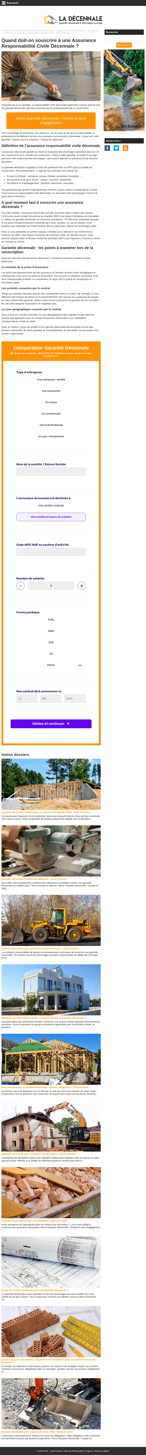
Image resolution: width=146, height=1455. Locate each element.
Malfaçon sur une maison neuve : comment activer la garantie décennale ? (43, 1017)
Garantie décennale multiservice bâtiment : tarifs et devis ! (34, 879)
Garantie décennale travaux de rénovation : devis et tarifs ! (34, 1220)
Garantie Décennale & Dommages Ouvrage (34, 31)
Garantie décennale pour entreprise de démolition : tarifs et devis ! (39, 1154)
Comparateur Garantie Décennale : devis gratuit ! (78, 31)
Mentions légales (102, 1451)
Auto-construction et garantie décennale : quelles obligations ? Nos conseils (44, 1087)
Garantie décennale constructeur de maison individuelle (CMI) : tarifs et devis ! (45, 812)
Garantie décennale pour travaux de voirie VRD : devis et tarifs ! (37, 1431)
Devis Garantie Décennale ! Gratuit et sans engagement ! (51, 120)
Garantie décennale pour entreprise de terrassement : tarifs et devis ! (40, 948)
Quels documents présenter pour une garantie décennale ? (34, 1290)
